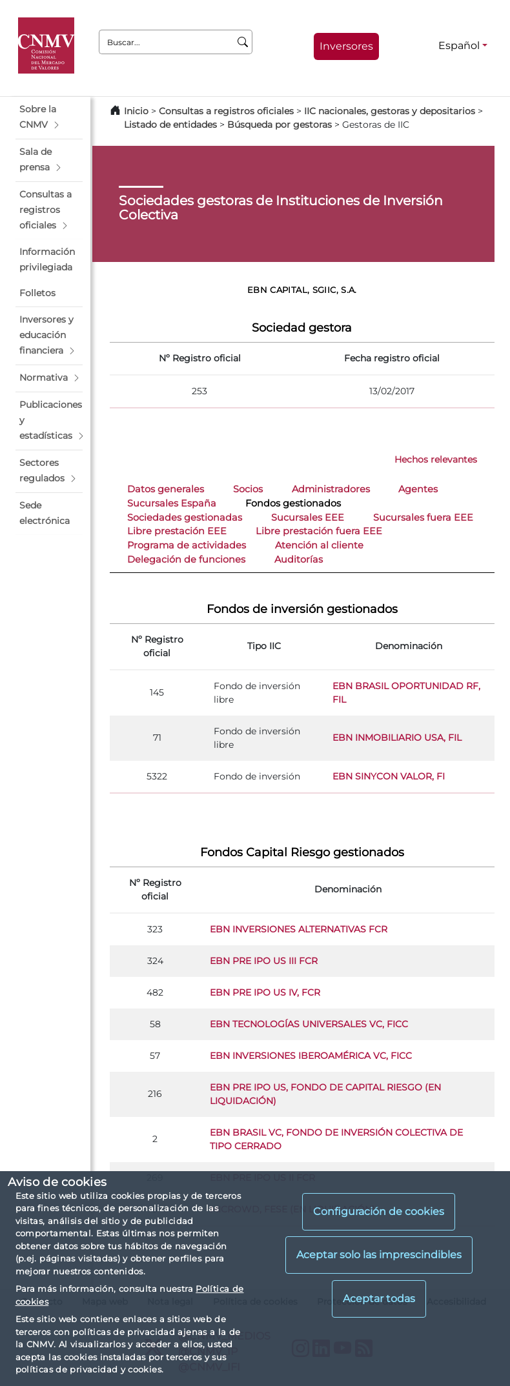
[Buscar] (243, 42)
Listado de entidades (170, 124)
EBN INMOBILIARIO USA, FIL (397, 737)
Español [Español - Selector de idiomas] (459, 45)
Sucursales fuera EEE (423, 517)
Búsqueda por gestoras (279, 124)
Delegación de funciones (186, 559)
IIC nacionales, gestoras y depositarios (389, 111)
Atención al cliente (319, 545)
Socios (248, 489)
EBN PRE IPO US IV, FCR (265, 992)
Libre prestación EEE (177, 531)
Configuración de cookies (378, 1211)
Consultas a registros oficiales (226, 111)
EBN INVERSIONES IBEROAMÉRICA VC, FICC (311, 1055)
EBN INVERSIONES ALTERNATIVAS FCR (298, 929)
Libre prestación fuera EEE (319, 531)
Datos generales (165, 489)
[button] (49, 117)
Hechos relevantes (435, 459)
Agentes (418, 489)
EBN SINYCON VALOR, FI (388, 776)
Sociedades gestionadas (184, 517)
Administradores (331, 489)
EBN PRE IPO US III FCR (264, 961)
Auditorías (298, 559)
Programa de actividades (186, 545)
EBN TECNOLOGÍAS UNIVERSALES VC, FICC (309, 1024)
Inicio (136, 111)
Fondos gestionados (293, 503)
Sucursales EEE (307, 517)
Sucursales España (171, 503)
